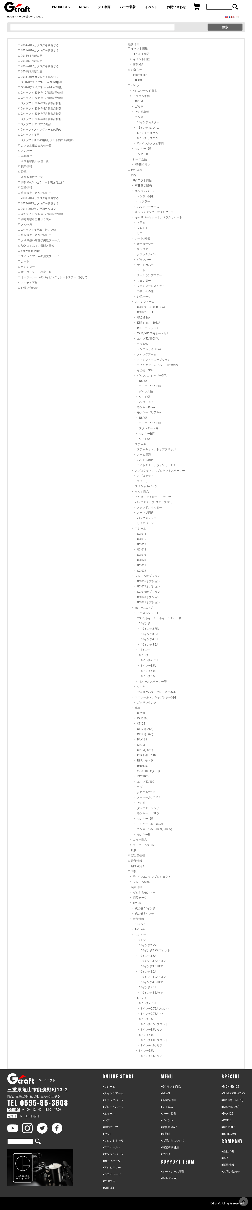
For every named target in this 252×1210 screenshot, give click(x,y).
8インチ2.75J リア (152, 1013)
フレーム (140, 528)
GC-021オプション (148, 602)
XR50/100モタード (148, 771)
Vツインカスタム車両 (150, 143)
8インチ (144, 655)
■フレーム (109, 1086)
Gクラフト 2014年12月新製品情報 (42, 97)
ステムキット (143, 444)
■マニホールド (112, 1147)
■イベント (167, 1120)
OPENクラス (142, 164)
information (140, 74)
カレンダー (28, 266)
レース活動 (140, 159)
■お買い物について (172, 1140)
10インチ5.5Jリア (152, 992)
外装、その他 (145, 291)
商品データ (140, 897)
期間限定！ (138, 866)
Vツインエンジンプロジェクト (152, 876)
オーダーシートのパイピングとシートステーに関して (54, 277)
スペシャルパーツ (146, 486)
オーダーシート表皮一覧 (36, 271)
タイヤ (141, 686)
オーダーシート (146, 243)
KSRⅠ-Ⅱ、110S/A (148, 322)
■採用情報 (228, 1164)
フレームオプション (147, 576)
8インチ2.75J (149, 660)
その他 (141, 802)
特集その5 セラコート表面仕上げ (42, 182)
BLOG (138, 80)
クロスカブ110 (146, 792)
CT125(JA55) (145, 729)
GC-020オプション (148, 597)
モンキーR (141, 154)
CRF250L (142, 718)
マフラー (144, 201)
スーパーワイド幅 (150, 386)
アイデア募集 (29, 282)
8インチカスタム (147, 138)
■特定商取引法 (170, 1147)
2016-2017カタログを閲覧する (40, 66)
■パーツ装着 (168, 1113)
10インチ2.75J (150, 628)
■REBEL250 (229, 1133)
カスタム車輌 (141, 96)
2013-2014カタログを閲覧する (40, 198)
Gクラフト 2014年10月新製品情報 (42, 92)
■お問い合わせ (231, 1171)
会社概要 (26, 156)
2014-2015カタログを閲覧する (40, 45)
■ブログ (165, 1154)
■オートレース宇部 (172, 1171)
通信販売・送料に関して (36, 192)
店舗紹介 (138, 64)
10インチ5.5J (149, 644)
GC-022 (141, 570)
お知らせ (136, 69)
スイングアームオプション (153, 359)
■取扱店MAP (169, 1127)
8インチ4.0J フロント (154, 1040)
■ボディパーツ (112, 1160)
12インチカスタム (148, 127)
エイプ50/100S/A (148, 338)
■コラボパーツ (112, 1174)
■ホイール (109, 1113)
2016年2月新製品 (32, 71)
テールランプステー (149, 275)
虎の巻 (137, 903)
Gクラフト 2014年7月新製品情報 (41, 113)
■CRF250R (228, 1127)
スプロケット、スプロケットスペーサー (160, 470)
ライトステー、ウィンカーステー (158, 465)
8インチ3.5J (148, 665)
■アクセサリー (112, 1167)
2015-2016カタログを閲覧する (40, 50)
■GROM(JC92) (231, 1106)
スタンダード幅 (148, 428)
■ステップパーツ (113, 1100)
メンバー (26, 150)
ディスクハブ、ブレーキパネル (156, 692)
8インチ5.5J (148, 676)
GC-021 (141, 565)
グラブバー (144, 259)
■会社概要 (228, 1151)
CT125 (141, 723)
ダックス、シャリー (149, 808)
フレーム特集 (141, 882)
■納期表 (165, 1133)
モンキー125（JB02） (151, 823)
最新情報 (136, 860)
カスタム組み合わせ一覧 (36, 145)
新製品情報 (138, 855)
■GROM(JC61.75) (232, 1100)
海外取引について (32, 177)
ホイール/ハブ (144, 607)
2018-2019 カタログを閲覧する (40, 76)
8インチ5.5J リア (151, 1056)
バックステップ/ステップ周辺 (153, 502)
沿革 (24, 171)
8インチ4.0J (148, 671)
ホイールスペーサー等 (153, 681)
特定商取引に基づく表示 (36, 219)
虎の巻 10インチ (145, 908)
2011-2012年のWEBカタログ (38, 208)
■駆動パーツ (110, 1127)
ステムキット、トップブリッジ (156, 449)
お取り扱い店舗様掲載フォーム (40, 240)
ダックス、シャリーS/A (151, 375)
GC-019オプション (148, 591)
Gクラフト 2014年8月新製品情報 (41, 119)
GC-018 (141, 549)
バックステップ (146, 518)
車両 (138, 707)
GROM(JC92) (145, 750)
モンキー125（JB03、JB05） (155, 829)
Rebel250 (142, 765)
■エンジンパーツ (113, 1154)
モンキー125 (143, 148)
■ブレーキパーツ (113, 1106)
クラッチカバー (146, 254)
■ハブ (106, 1120)
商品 (134, 175)
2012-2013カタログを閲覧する (40, 203)
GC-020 (141, 560)
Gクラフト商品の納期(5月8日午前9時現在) (47, 140)
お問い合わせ (29, 287)
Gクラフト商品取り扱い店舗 (38, 229)
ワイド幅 (144, 396)
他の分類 (136, 169)
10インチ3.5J (149, 634)
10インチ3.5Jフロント (155, 961)
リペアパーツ (145, 523)
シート (141, 270)
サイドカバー (145, 264)
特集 (134, 871)
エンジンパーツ (144, 191)
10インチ (144, 623)
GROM (139, 101)
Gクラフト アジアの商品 (36, 124)
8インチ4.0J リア (151, 1045)
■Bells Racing (169, 1178)
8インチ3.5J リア (151, 1029)
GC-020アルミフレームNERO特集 (41, 87)
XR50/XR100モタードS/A (152, 333)
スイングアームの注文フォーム (40, 256)
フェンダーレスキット (151, 285)
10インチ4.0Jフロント (155, 976)
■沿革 (225, 1158)
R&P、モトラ (145, 760)
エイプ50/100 (145, 781)
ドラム (141, 222)
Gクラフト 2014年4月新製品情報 (41, 108)
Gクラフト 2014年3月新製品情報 (41, 103)
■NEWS (165, 1093)
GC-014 (141, 533)
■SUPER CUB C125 (233, 1093)
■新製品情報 (168, 1100)
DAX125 (142, 739)
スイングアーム (144, 301)
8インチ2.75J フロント (155, 1008)
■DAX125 (227, 1113)
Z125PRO (142, 776)
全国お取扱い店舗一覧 (35, 161)
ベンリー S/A (145, 401)
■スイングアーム (113, 1093)
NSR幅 (143, 380)
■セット (107, 1133)
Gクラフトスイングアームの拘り (41, 129)
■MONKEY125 (230, 1086)
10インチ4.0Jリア (152, 982)
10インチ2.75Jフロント (155, 950)
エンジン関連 (145, 196)
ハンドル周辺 (145, 459)
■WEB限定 (109, 1181)
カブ (140, 786)
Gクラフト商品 (30, 134)
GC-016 (141, 539)
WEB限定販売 (143, 185)
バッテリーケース (148, 206)
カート (25, 261)
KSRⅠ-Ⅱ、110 (146, 755)
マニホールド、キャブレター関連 (156, 697)
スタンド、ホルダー (149, 507)
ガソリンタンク (146, 702)
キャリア (142, 248)
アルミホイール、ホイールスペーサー (160, 618)
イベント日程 (141, 59)
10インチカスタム (148, 122)
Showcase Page (30, 250)
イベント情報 (139, 48)
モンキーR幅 (146, 433)
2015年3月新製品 (32, 61)
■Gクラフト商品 (171, 1086)
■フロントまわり (113, 1140)
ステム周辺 (144, 454)
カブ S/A (142, 344)
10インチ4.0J (149, 639)
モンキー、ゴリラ (148, 813)
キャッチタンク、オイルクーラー (156, 212)
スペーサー (144, 481)
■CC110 (226, 1120)
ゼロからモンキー (144, 892)
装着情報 (26, 187)
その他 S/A (145, 370)
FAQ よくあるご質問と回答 (37, 245)
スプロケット (145, 475)
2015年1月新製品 (32, 55)
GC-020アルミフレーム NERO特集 (42, 82)
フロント (142, 227)
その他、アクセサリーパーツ (153, 497)
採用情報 (26, 166)
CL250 (141, 713)
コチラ (56, 1096)
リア (140, 233)
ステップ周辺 (145, 512)
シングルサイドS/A (149, 349)
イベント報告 (141, 53)
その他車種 (142, 111)
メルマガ (26, 224)
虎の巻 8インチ (144, 913)
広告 (134, 850)
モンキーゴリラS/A (149, 412)
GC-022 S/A (145, 312)
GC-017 (141, 544)
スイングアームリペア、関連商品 (158, 365)
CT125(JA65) (145, 734)
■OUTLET (108, 1187)
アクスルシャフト (148, 612)
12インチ (144, 649)
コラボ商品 (140, 839)
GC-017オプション (148, 586)
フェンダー (144, 280)
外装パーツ (144, 296)
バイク (135, 85)
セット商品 (142, 491)
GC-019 (141, 554)
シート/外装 (142, 238)
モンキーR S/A (146, 407)
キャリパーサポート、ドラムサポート (158, 217)
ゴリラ (139, 106)
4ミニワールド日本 (145, 90)
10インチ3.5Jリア (152, 966)
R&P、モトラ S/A (147, 328)
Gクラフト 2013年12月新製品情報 (42, 214)
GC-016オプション (148, 581)
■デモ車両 (167, 1106)
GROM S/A (143, 317)
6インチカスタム (147, 133)
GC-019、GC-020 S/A (151, 307)
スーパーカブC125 (148, 797)
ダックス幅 (146, 391)
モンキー (140, 117)
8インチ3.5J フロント (154, 1024)
